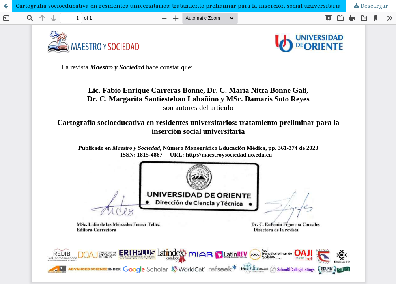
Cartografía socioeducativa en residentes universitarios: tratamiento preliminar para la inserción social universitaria (178, 5)
